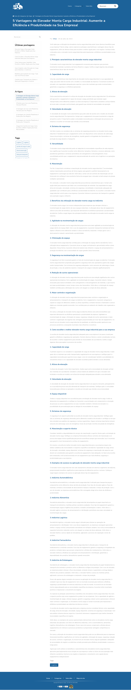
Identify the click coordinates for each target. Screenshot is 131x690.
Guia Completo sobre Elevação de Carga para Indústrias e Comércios (26, 69)
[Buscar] (115, 6)
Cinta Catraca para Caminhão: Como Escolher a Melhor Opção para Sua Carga (27, 63)
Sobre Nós (88, 6)
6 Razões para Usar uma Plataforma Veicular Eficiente (26, 104)
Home (69, 6)
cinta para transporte (22, 154)
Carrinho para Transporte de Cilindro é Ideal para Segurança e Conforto (26, 80)
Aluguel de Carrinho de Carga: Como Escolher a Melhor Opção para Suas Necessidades (26, 127)
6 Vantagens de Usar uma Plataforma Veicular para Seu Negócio (27, 109)
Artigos (19, 91)
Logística (18, 142)
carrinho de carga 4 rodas (23, 146)
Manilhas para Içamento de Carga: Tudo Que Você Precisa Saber (26, 74)
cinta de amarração (21, 150)
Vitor (55, 39)
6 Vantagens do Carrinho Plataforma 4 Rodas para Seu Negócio (27, 115)
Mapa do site (80, 678)
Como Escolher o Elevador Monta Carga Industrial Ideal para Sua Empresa (26, 57)
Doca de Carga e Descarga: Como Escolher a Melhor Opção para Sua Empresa (25, 51)
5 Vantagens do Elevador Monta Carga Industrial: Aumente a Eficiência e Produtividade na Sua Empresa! (27, 97)
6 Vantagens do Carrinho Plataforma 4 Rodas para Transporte (27, 121)
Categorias (77, 6)
